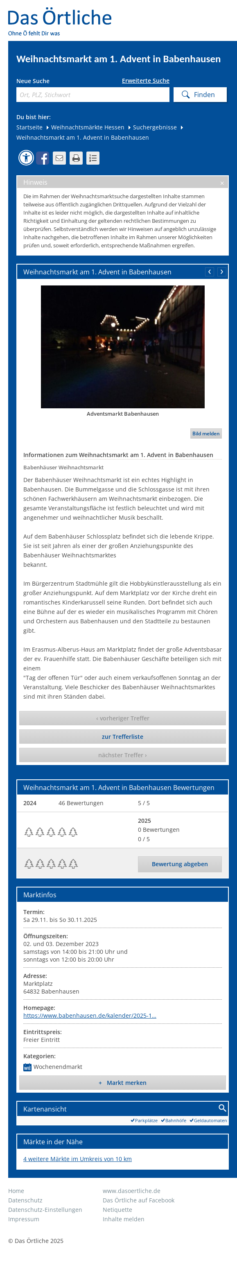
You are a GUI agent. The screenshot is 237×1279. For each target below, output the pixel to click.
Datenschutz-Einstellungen (45, 1209)
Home (16, 1191)
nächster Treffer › (122, 755)
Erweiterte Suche (145, 80)
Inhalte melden (123, 1219)
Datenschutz (25, 1200)
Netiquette (117, 1209)
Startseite (29, 127)
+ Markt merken (123, 1083)
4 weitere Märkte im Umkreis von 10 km (77, 1159)
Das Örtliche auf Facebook (138, 1200)
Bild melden (206, 433)
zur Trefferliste (122, 736)
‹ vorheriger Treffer (122, 718)
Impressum (23, 1219)
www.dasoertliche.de (131, 1191)
